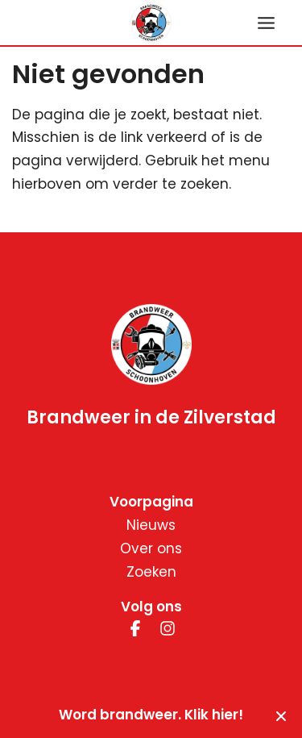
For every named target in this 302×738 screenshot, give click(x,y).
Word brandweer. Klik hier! (151, 714)
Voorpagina (151, 501)
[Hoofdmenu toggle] (266, 23)
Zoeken (151, 572)
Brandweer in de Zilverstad (151, 418)
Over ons (151, 548)
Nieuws (151, 525)
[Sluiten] (281, 716)
